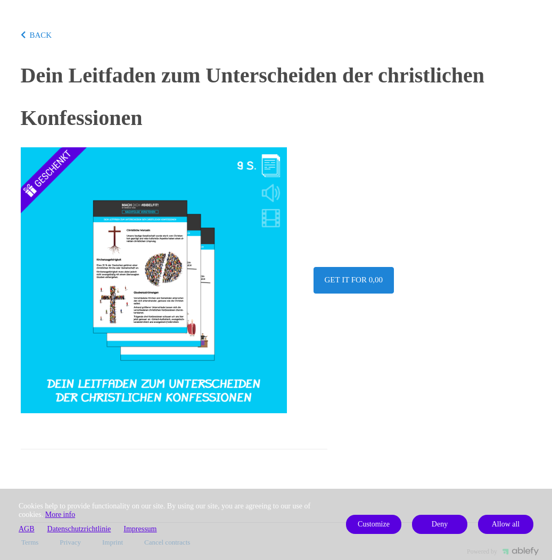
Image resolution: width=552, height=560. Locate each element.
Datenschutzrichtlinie (79, 529)
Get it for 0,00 (354, 279)
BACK (36, 35)
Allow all (506, 524)
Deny (440, 524)
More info (60, 515)
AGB (27, 529)
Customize (374, 524)
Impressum (139, 529)
